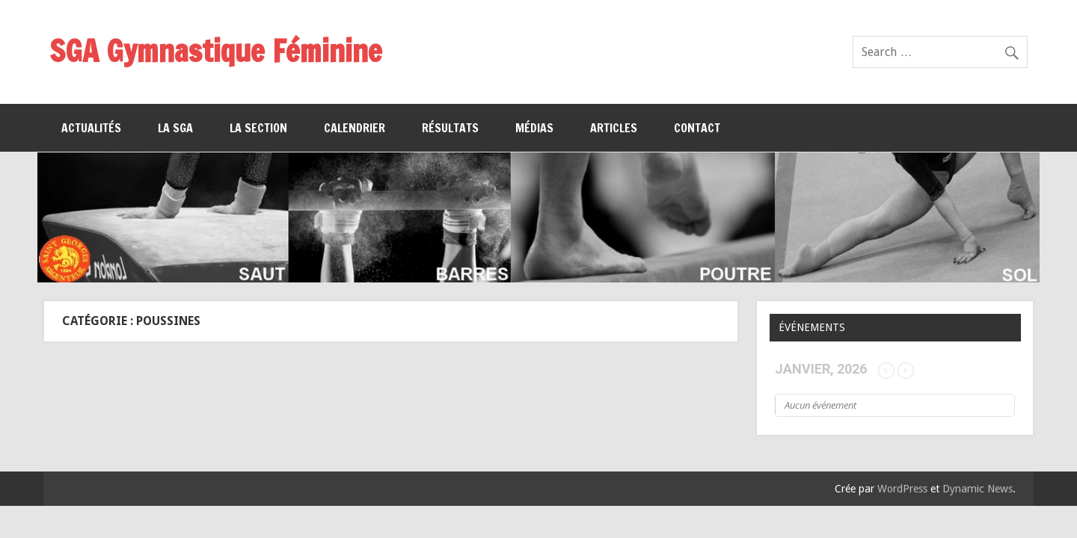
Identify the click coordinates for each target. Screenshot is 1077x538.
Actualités (91, 128)
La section (258, 128)
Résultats (450, 128)
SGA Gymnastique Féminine (215, 50)
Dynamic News (977, 489)
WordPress (902, 489)
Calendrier (354, 128)
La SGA (175, 128)
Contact (697, 128)
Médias (534, 128)
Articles (613, 128)
